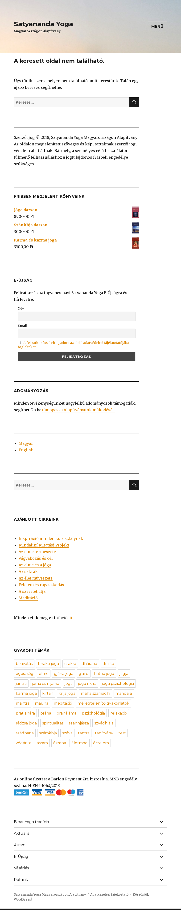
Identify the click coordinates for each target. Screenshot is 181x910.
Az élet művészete (36, 578)
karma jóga (26, 693)
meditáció (63, 703)
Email (22, 326)
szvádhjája (104, 723)
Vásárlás (21, 868)
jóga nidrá (87, 683)
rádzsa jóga (26, 723)
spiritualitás (52, 723)
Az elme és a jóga (35, 565)
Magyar (26, 443)
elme (44, 673)
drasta (108, 663)
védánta (23, 743)
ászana (59, 743)
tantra (84, 733)
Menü (157, 26)
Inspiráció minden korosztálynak (51, 538)
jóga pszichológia (118, 683)
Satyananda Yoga (43, 24)
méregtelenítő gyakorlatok (103, 703)
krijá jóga (67, 693)
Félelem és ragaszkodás (41, 584)
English (26, 450)
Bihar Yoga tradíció (31, 822)
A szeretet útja (32, 591)
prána (45, 713)
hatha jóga (104, 673)
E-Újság (21, 856)
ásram (42, 743)
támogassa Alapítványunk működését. (78, 409)
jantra (21, 683)
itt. (71, 617)
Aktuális (21, 833)
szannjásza (79, 723)
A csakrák (28, 571)
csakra (70, 663)
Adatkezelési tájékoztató (109, 895)
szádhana (25, 733)
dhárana (89, 663)
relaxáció (118, 713)
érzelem (101, 743)
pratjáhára (25, 713)
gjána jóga (63, 673)
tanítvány (104, 733)
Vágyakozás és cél (36, 558)
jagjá (123, 673)
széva (67, 733)
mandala (123, 693)
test (122, 733)
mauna (41, 703)
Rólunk (21, 879)
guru (84, 673)
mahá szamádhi (95, 693)
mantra (22, 703)
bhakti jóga (48, 663)
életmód (79, 743)
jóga (69, 683)
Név (21, 308)
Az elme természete (37, 551)
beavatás (24, 663)
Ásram (19, 845)
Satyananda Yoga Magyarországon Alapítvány (50, 895)
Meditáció (28, 598)
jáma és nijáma (45, 683)
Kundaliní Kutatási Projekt (44, 545)
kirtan (47, 693)
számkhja (48, 733)
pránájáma (66, 713)
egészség (24, 673)
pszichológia (93, 713)
